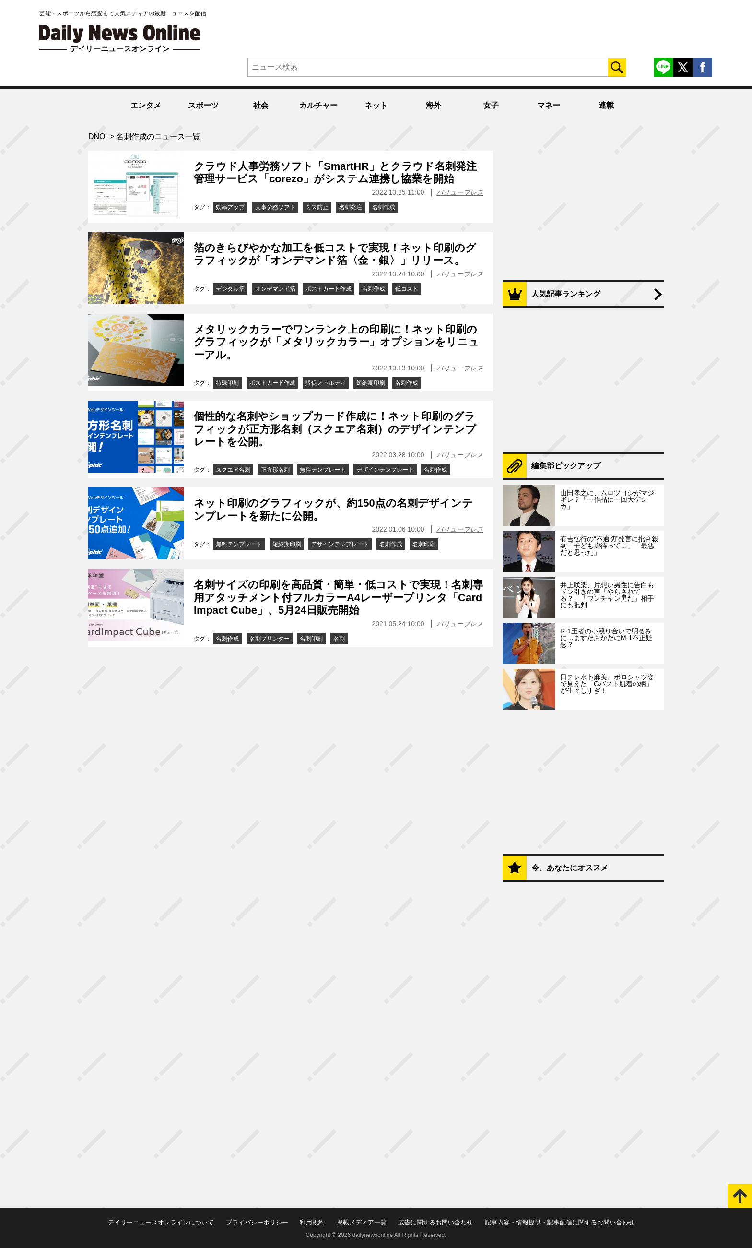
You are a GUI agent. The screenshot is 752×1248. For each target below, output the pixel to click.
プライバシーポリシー (257, 1222)
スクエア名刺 (233, 469)
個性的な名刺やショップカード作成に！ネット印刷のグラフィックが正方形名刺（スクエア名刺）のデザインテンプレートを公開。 (335, 429)
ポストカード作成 (329, 288)
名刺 (339, 638)
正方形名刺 (275, 469)
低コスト (406, 288)
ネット (376, 105)
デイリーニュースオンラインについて (161, 1222)
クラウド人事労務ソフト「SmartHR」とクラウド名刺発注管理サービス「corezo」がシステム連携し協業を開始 (335, 172)
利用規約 (312, 1222)
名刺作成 (383, 207)
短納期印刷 (370, 383)
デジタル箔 (230, 288)
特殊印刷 (227, 383)
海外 (433, 105)
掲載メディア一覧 (362, 1222)
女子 (491, 105)
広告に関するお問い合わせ (435, 1222)
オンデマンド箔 (275, 288)
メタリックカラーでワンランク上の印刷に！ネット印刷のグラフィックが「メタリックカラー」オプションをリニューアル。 (336, 342)
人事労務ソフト (275, 207)
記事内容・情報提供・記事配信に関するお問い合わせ (559, 1222)
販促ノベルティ (326, 383)
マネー (548, 105)
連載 (606, 105)
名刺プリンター (269, 638)
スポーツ (203, 105)
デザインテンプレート (385, 469)
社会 (261, 105)
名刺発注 (350, 207)
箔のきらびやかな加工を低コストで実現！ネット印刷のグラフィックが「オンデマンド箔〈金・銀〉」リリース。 (335, 254)
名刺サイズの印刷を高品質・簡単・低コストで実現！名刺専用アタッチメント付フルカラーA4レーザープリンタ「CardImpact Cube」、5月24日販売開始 (338, 597)
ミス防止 (317, 207)
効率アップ (230, 207)
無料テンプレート (323, 469)
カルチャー (318, 105)
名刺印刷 (423, 544)
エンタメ (145, 105)
